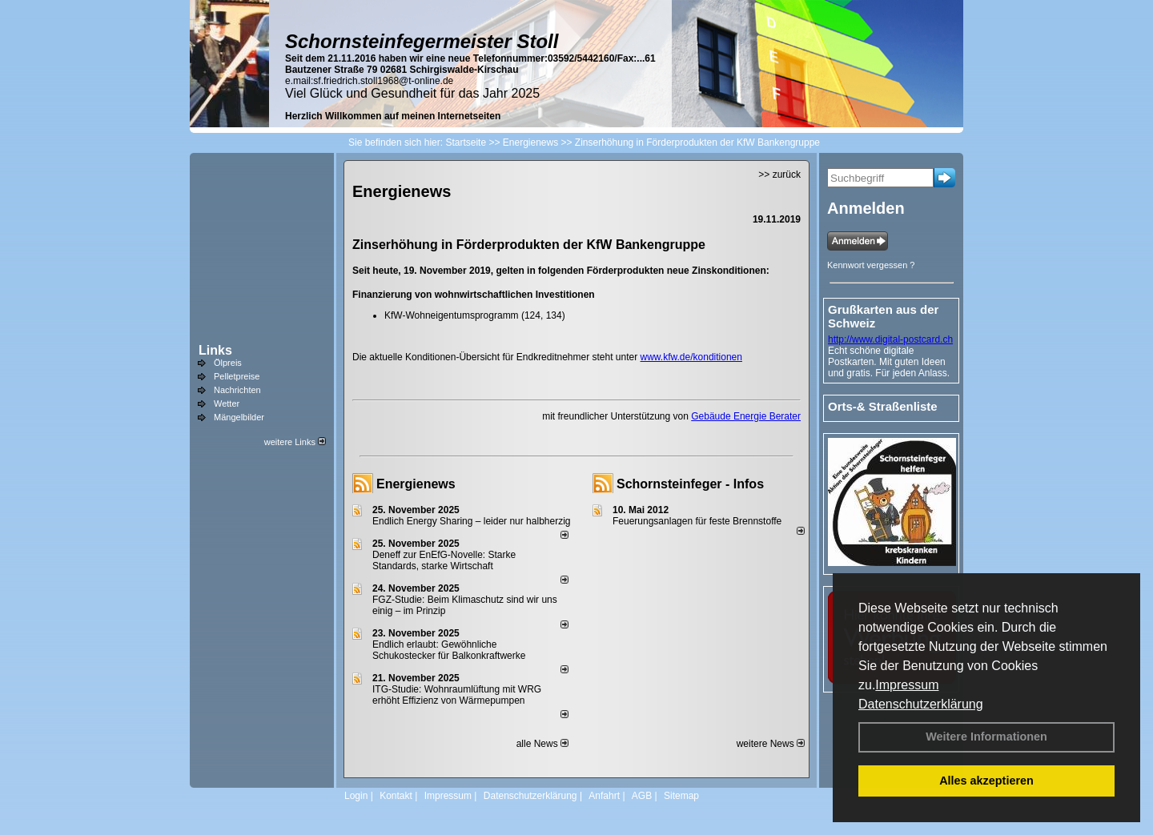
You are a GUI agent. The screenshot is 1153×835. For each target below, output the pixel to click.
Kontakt (396, 795)
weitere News (771, 743)
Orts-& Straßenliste (883, 406)
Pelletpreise (236, 376)
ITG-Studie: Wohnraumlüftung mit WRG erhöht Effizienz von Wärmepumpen (456, 695)
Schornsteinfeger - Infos (690, 484)
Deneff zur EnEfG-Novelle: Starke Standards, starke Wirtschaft (444, 560)
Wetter (226, 403)
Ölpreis (228, 362)
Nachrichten (237, 390)
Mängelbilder (239, 417)
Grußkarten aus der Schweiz (883, 316)
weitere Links (295, 442)
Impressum (906, 685)
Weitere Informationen (986, 736)
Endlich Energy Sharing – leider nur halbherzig (471, 521)
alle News (542, 743)
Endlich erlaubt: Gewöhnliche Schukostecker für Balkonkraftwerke (448, 650)
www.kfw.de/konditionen (691, 357)
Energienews (416, 484)
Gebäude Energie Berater (746, 416)
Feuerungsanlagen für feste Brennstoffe (697, 521)
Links (215, 350)
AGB (642, 795)
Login (356, 795)
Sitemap (681, 795)
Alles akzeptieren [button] (986, 780)
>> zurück (779, 174)
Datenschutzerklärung (920, 704)
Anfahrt (604, 795)
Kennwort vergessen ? (870, 265)
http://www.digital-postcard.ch (890, 339)
